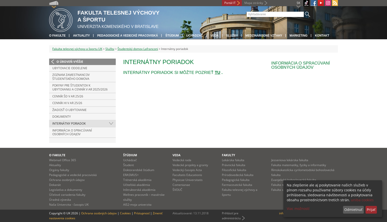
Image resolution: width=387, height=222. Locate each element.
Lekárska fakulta (233, 160)
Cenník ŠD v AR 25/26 (67, 96)
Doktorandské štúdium (138, 170)
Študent (128, 165)
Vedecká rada (182, 160)
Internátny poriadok (69, 123)
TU (217, 72)
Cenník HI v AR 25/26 (67, 103)
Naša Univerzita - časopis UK (69, 204)
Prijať (371, 209)
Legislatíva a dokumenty (65, 190)
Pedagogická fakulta (236, 180)
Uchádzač (130, 160)
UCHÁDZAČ (194, 35)
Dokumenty (61, 116)
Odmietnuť (353, 209)
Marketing (299, 35)
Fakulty (228, 155)
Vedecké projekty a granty (190, 165)
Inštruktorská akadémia (139, 190)
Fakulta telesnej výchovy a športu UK (77, 49)
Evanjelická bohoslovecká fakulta (293, 180)
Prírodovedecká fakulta (237, 175)
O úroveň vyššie (70, 62)
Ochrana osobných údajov (67, 180)
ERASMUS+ (131, 175)
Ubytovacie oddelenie (69, 68)
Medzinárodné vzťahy (263, 35)
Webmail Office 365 (62, 160)
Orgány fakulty (59, 170)
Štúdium (172, 35)
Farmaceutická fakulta (237, 185)
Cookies (125, 213)
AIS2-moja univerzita (137, 204)
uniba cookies (362, 200)
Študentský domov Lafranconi (137, 49)
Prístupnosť (142, 213)
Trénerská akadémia (137, 180)
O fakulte (57, 35)
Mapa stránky (253, 3)
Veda (215, 35)
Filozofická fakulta (234, 170)
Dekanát (55, 185)
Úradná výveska (60, 200)
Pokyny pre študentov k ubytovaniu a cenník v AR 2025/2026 (80, 87)
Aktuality (81, 35)
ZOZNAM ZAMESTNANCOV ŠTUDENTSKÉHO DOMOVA (71, 77)
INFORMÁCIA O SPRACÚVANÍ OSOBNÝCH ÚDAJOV (72, 132)
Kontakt (322, 35)
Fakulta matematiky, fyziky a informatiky (298, 165)
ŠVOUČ (177, 190)
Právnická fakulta (233, 165)
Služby (232, 35)
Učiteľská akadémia (136, 185)
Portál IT (230, 3)
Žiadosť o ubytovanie (69, 110)
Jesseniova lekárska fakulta (289, 160)
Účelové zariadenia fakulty (67, 195)
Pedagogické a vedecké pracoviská (127, 35)
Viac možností (298, 208)
